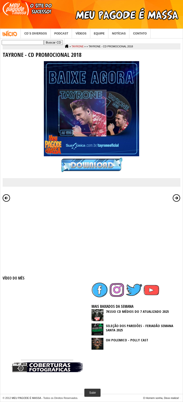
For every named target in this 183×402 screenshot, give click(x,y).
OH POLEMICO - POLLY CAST (127, 340)
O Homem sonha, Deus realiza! (161, 398)
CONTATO (140, 33)
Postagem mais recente (6, 198)
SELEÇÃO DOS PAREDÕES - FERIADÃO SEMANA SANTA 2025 (139, 327)
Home (10, 33)
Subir (92, 392)
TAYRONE (77, 46)
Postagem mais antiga (176, 198)
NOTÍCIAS (119, 33)
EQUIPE (99, 33)
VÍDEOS (81, 33)
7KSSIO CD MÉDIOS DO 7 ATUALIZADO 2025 (137, 311)
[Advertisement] (47, 238)
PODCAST (61, 33)
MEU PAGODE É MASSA (26, 398)
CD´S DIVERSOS (35, 33)
